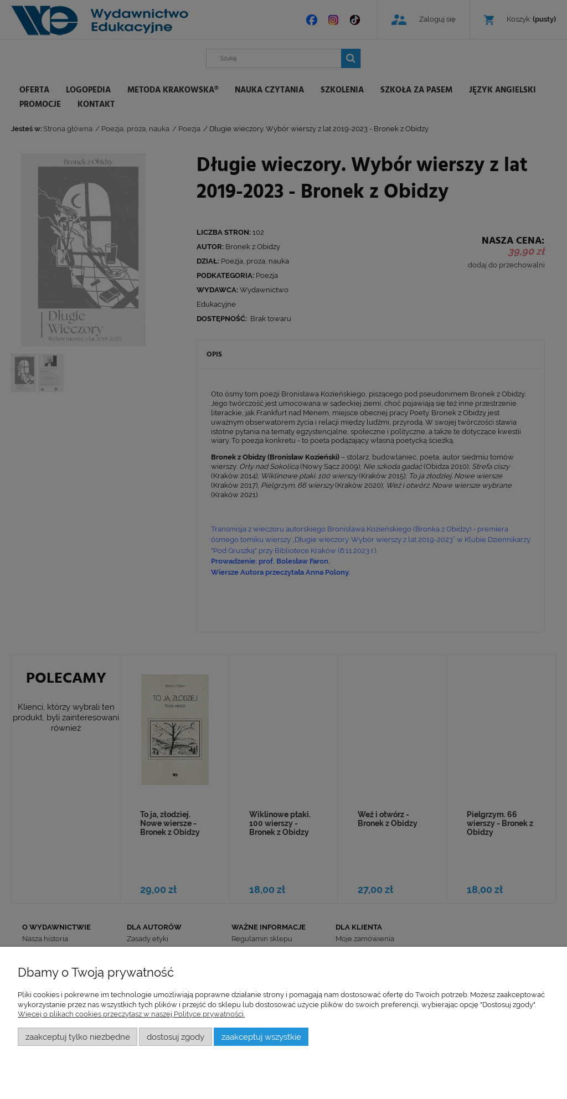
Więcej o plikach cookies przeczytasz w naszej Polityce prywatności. (131, 1014)
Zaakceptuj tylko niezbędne (77, 1036)
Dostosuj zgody (175, 1036)
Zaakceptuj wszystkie (261, 1036)
